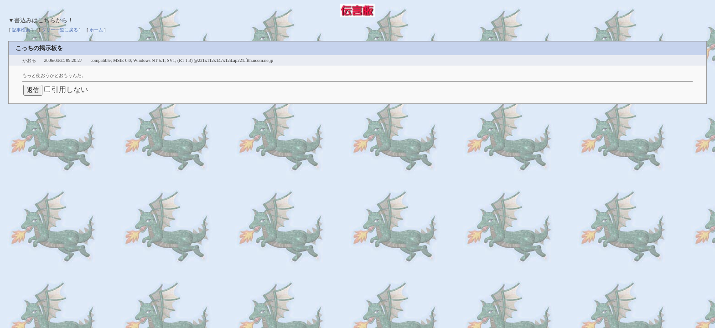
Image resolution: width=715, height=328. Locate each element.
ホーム (96, 29)
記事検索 (21, 29)
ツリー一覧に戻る (59, 29)
